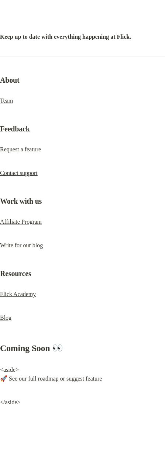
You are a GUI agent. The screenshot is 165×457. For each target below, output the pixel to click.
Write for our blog (21, 245)
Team (6, 100)
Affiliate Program (21, 222)
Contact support (19, 173)
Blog (5, 318)
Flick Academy (18, 294)
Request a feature (20, 149)
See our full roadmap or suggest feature (55, 378)
